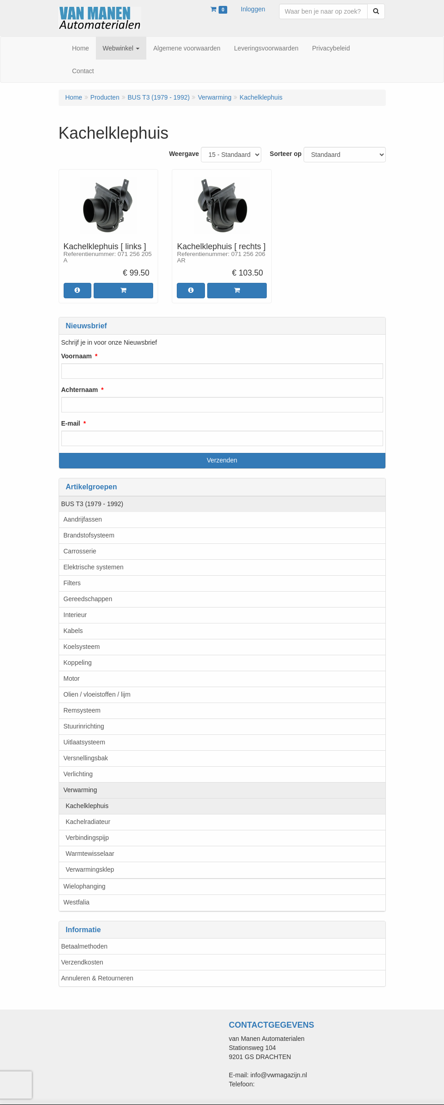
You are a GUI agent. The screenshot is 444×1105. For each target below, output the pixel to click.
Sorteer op (286, 153)
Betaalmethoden (84, 946)
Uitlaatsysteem (84, 742)
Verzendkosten (82, 962)
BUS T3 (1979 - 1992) (92, 503)
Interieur (75, 614)
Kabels (73, 630)
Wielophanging (85, 886)
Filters (72, 583)
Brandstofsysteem (89, 535)
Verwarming (80, 790)
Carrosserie (80, 551)
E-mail (70, 423)
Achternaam (79, 389)
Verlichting (78, 774)
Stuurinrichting (84, 726)
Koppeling (78, 662)
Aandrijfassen (83, 519)
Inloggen (253, 9)
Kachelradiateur (88, 821)
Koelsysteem (82, 646)
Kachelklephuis (87, 805)
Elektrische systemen (94, 567)
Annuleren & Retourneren (97, 978)
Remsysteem (82, 710)
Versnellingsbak (86, 758)
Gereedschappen (88, 599)
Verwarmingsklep (90, 869)
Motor (72, 678)
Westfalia (77, 902)
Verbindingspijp (87, 837)
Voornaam (76, 356)
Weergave (184, 153)
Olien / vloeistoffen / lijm (97, 694)
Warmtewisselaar (90, 853)
